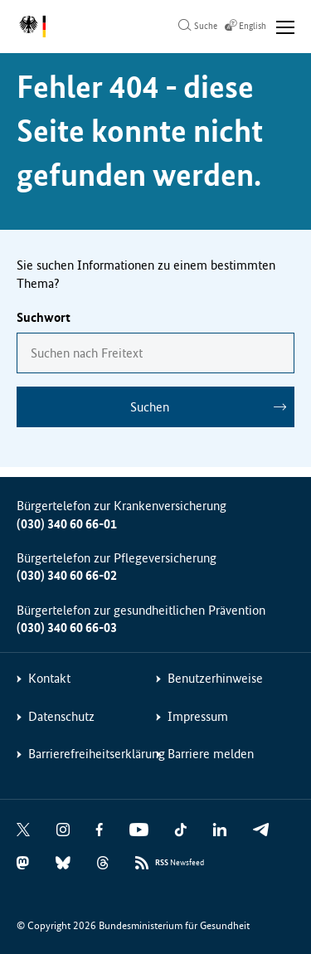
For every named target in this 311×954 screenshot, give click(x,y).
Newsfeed (179, 863)
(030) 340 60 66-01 (67, 524)
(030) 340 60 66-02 (67, 575)
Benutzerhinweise (215, 678)
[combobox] (155, 353)
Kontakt (49, 678)
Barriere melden (211, 754)
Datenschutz (61, 716)
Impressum (198, 716)
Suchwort (43, 317)
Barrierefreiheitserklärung (96, 754)
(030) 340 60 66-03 (67, 627)
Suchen (149, 407)
